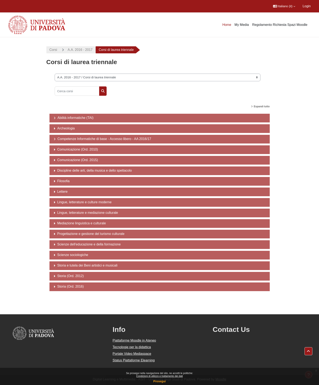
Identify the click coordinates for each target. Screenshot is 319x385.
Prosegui (159, 381)
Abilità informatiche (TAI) (76, 118)
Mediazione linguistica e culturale (81, 223)
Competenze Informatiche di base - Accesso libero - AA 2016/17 (104, 139)
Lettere (62, 191)
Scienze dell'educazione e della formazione (89, 244)
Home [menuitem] (226, 24)
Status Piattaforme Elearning (134, 360)
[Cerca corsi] (77, 91)
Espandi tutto (262, 106)
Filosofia (63, 181)
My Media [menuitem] (242, 24)
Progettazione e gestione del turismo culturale (91, 234)
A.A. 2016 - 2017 (80, 49)
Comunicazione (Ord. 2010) (77, 149)
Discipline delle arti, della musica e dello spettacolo (94, 170)
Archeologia (66, 128)
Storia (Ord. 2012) (70, 276)
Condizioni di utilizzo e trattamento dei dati (159, 376)
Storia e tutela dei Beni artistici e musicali (87, 265)
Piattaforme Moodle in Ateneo (134, 340)
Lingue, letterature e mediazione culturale (87, 212)
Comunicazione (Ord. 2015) (77, 160)
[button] (284, 6)
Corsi (53, 49)
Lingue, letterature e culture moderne (84, 202)
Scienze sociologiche (72, 255)
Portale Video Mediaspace (132, 353)
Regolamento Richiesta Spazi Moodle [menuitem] (279, 24)
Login (307, 6)
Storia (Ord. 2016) (70, 286)
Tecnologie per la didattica (132, 347)
